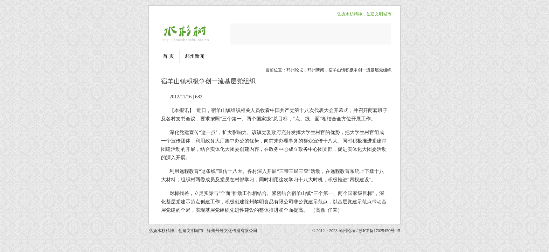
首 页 (168, 56)
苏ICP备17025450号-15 (379, 230)
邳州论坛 (294, 70)
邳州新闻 (194, 56)
